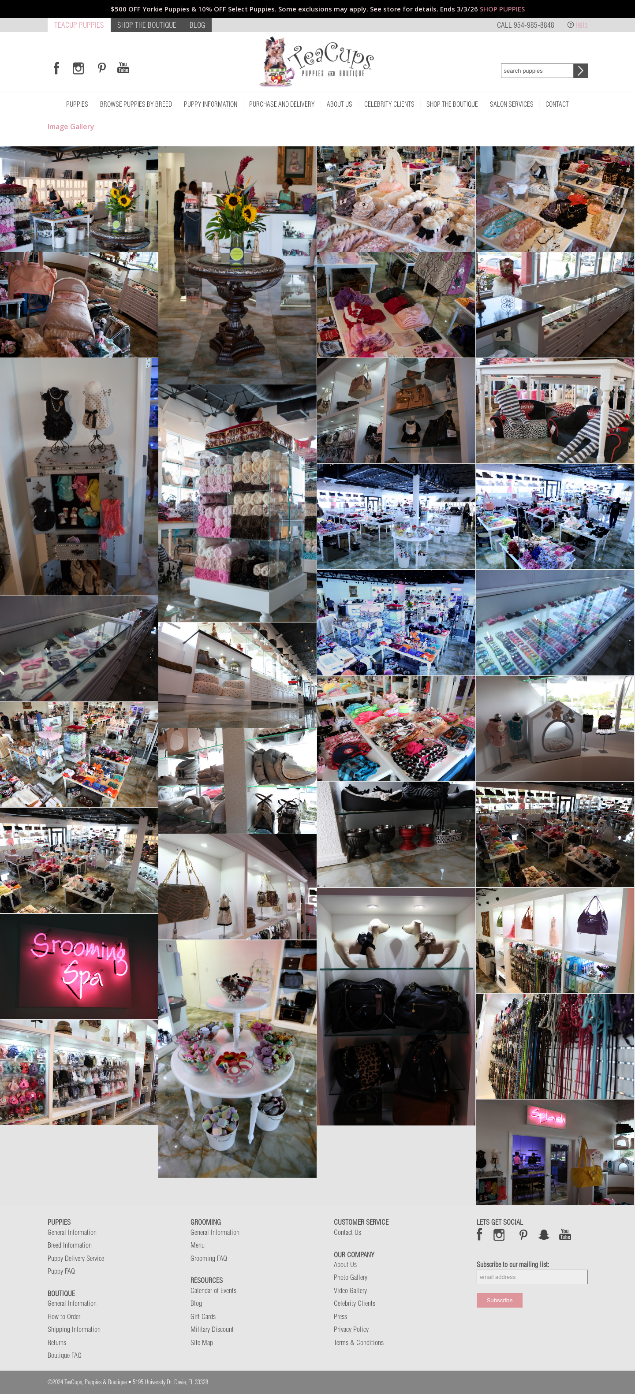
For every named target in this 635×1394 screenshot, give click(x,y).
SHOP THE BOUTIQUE (146, 25)
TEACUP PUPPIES (79, 25)
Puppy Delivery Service (76, 1258)
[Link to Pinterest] (100, 68)
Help (581, 25)
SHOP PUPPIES (502, 8)
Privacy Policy (351, 1329)
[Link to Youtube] (123, 68)
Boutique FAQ (65, 1355)
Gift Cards (203, 1316)
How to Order (64, 1316)
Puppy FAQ (61, 1271)
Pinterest (523, 1234)
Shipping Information (74, 1329)
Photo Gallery (350, 1277)
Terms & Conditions (359, 1342)
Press (340, 1316)
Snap (544, 1234)
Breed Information (70, 1245)
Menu (197, 1245)
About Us (345, 1264)
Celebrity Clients (354, 1303)
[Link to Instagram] (78, 68)
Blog (196, 1303)
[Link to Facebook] (56, 68)
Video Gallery (350, 1290)
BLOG (197, 25)
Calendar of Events (213, 1290)
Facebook (479, 1234)
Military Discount (212, 1329)
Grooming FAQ (208, 1258)
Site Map (201, 1342)
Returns (57, 1342)
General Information (72, 1232)
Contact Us (347, 1232)
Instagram (499, 1234)
